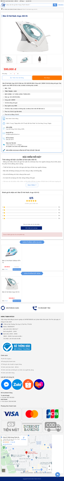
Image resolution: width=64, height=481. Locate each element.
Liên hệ (28, 1)
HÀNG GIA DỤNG (8, 9)
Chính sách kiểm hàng (7, 372)
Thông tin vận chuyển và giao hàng (11, 364)
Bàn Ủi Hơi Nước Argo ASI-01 (29, 9)
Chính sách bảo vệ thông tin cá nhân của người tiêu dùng (17, 370)
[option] (16, 308)
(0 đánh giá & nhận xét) (31, 203)
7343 (5, 269)
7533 (9, 88)
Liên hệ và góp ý (6, 358)
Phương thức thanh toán (8, 361)
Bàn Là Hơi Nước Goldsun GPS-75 (11, 260)
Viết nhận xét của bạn (31, 228)
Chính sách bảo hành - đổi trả (9, 1)
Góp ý (22, 1)
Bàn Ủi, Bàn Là (17, 9)
